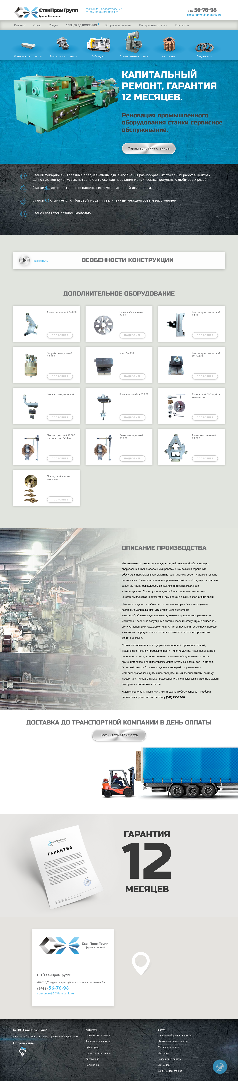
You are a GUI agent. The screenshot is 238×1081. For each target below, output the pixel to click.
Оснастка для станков (28, 44)
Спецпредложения (81, 25)
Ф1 (47, 187)
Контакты (182, 25)
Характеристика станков (149, 148)
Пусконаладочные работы (173, 1041)
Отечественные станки (134, 44)
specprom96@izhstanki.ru (55, 993)
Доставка (163, 1053)
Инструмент (169, 44)
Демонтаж (164, 1065)
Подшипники (204, 44)
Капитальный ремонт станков (174, 1035)
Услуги (53, 25)
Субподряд (98, 44)
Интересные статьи (153, 25)
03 (47, 200)
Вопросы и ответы (118, 25)
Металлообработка (169, 1047)
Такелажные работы (169, 1059)
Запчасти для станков (63, 44)
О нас (37, 25)
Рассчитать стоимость (119, 734)
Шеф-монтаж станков (170, 1070)
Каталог (20, 25)
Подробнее (60, 335)
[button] (41, 261)
